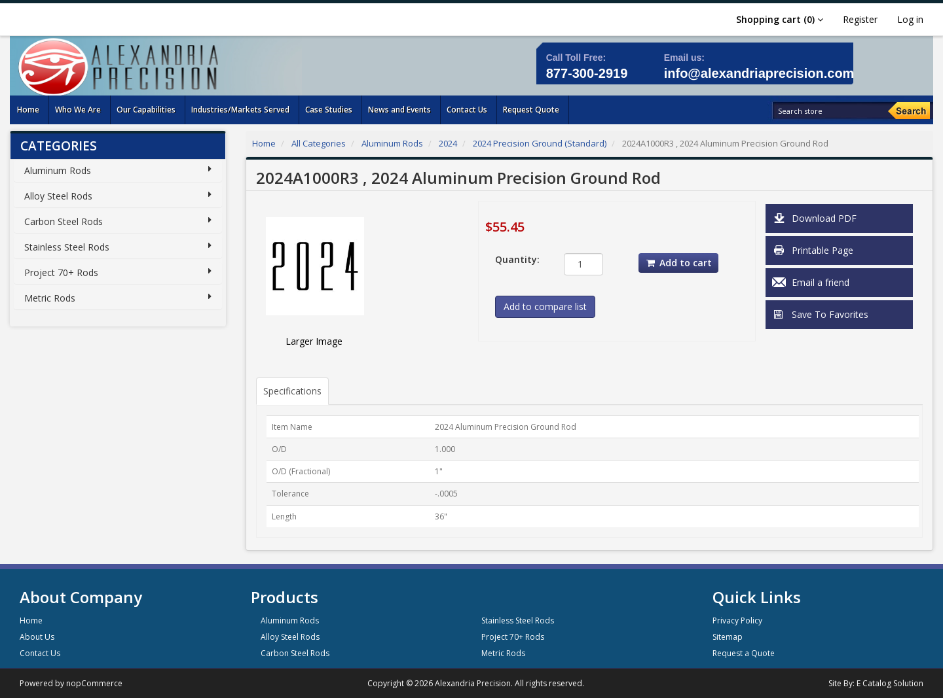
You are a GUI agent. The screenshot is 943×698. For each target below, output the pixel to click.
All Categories (318, 143)
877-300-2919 (587, 73)
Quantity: (517, 259)
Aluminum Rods (57, 170)
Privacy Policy (737, 620)
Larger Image (314, 341)
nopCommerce (94, 683)
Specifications (292, 391)
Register (860, 19)
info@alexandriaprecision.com (759, 73)
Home (264, 143)
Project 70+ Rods (61, 272)
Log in (910, 19)
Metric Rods (49, 298)
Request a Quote (743, 653)
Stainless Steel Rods (66, 247)
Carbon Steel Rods (63, 221)
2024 (448, 143)
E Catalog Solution (890, 683)
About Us (37, 636)
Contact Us (40, 653)
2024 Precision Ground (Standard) (539, 143)
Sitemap (727, 636)
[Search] (909, 110)
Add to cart (678, 262)
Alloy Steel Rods (58, 196)
